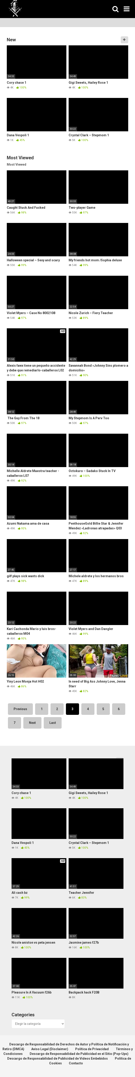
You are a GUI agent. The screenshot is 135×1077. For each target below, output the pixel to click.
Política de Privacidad (92, 1049)
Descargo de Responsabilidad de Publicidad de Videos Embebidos (57, 1058)
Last (52, 723)
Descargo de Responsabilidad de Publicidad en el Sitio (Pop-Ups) (79, 1054)
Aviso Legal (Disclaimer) (49, 1049)
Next (32, 723)
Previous (20, 709)
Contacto (76, 1063)
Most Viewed (16, 164)
